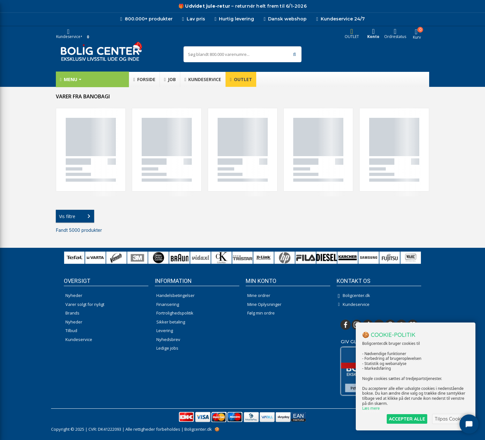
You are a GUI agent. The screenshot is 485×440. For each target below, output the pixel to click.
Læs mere (371, 408)
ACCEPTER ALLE (407, 419)
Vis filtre (76, 216)
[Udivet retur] (204, 6)
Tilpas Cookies (450, 419)
